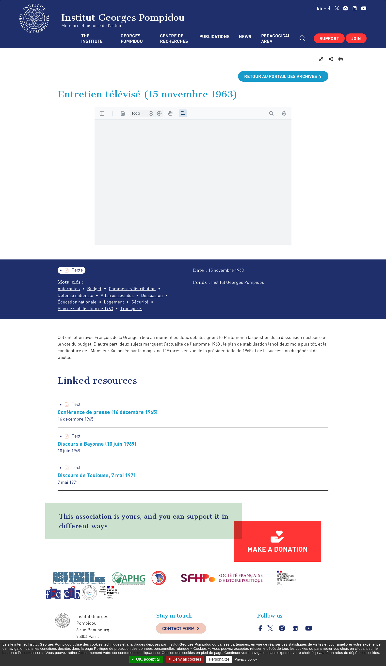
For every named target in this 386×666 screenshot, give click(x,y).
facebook (329, 8)
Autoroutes (69, 288)
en (321, 8)
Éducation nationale (77, 301)
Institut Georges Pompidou (102, 18)
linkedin (354, 8)
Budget (94, 288)
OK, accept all (146, 659)
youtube (364, 8)
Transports (131, 308)
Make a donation (277, 549)
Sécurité (139, 301)
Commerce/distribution (132, 288)
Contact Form (178, 628)
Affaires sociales (117, 295)
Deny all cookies (184, 659)
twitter (337, 8)
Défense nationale (75, 295)
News (245, 36)
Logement (114, 301)
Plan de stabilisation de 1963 (85, 308)
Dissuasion (152, 295)
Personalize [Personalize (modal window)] (219, 659)
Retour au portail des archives (280, 76)
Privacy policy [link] (245, 659)
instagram (345, 8)
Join (356, 38)
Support (329, 38)
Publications (214, 36)
